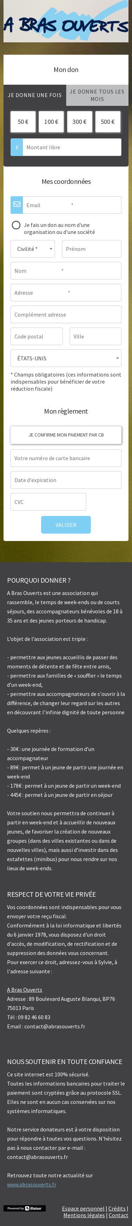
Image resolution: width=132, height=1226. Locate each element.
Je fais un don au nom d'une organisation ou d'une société (59, 228)
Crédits (117, 1208)
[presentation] (35, 95)
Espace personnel (83, 1208)
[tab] (35, 95)
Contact (118, 1215)
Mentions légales (84, 1215)
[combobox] (33, 249)
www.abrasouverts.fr (31, 1184)
